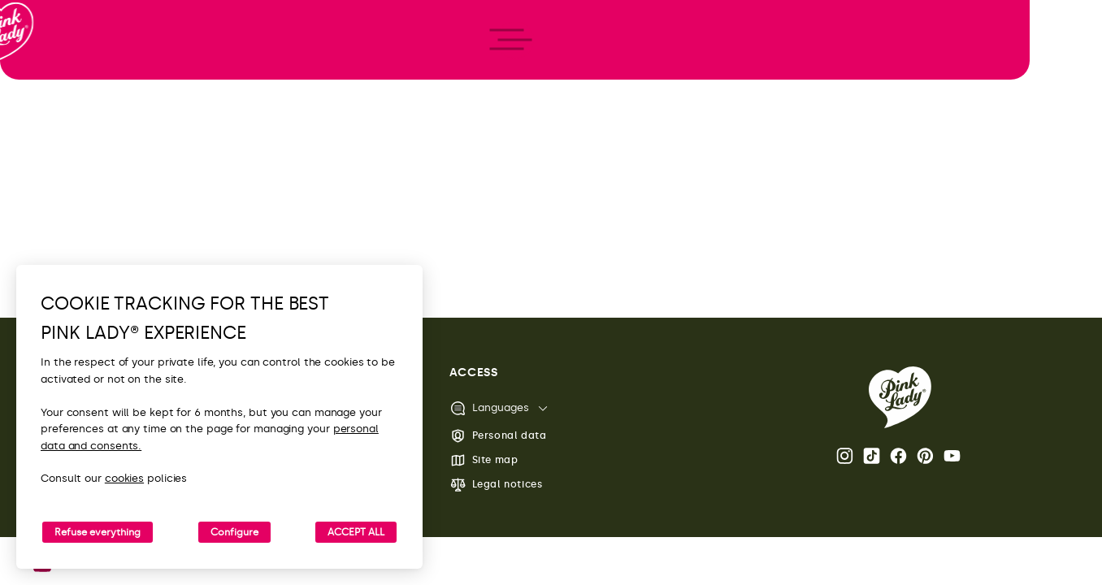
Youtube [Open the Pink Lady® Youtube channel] (952, 455)
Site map (483, 460)
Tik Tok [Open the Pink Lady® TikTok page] (871, 455)
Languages (489, 408)
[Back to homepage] (42, 80)
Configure (234, 532)
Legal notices (496, 484)
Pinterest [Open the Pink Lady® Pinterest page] (925, 455)
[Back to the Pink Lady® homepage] (900, 397)
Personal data (498, 436)
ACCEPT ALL (356, 532)
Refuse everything (97, 532)
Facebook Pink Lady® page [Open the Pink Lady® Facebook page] (898, 455)
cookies (124, 478)
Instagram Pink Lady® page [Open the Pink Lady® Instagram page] (845, 455)
